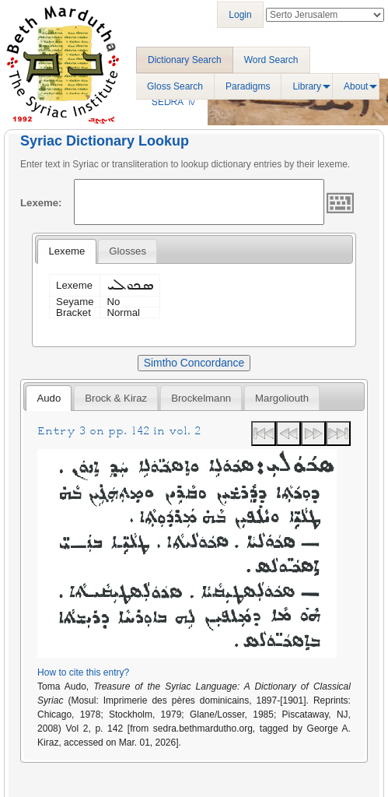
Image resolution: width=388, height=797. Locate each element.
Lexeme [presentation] (66, 251)
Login (240, 14)
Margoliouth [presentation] (282, 398)
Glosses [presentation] (127, 251)
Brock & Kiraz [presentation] (116, 398)
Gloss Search (175, 86)
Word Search (271, 59)
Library (306, 86)
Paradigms (247, 86)
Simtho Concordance (194, 362)
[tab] (66, 251)
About (356, 86)
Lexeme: (41, 203)
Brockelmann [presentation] (201, 398)
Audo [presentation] (49, 398)
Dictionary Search (185, 59)
